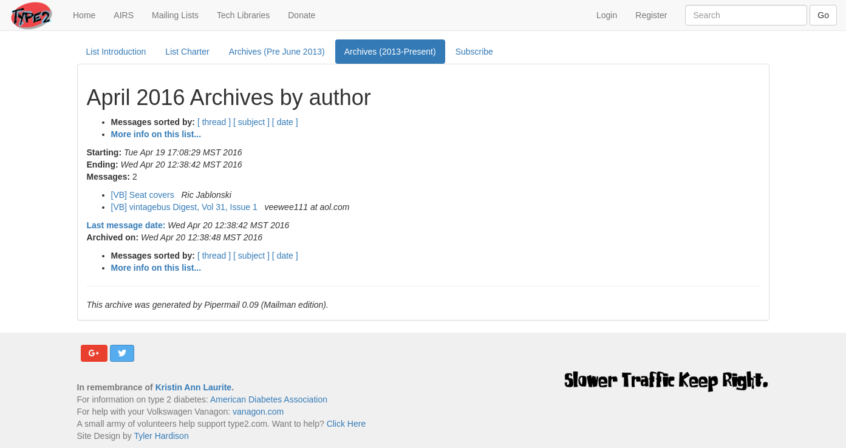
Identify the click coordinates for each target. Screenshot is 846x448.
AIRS (124, 15)
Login (606, 15)
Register (651, 15)
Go (823, 15)
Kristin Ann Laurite (193, 387)
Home (88, 14)
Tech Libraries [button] (243, 15)
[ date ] (285, 122)
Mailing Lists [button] (175, 15)
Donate (301, 15)
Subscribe (474, 51)
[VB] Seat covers (144, 195)
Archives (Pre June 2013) (277, 51)
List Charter (187, 51)
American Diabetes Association (268, 399)
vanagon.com (258, 411)
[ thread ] (214, 122)
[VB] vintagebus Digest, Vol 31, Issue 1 (185, 207)
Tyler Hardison (161, 436)
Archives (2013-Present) (390, 51)
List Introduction (116, 51)
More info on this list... (156, 134)
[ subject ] (251, 122)
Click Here (346, 424)
